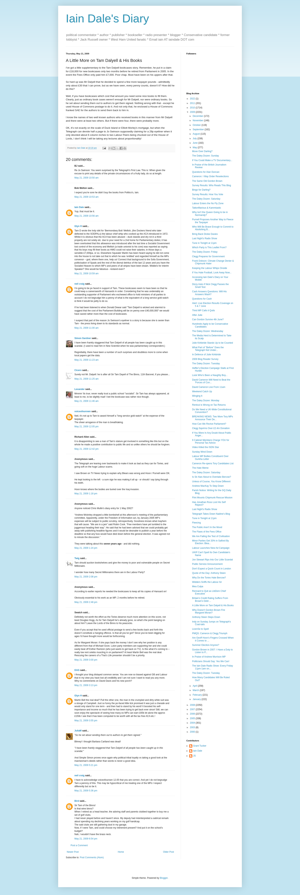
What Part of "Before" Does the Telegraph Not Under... (208, 348)
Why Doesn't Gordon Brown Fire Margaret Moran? (208, 611)
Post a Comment (79, 845)
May (195, 147)
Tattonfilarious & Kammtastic (206, 207)
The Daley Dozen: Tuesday (206, 363)
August (197, 134)
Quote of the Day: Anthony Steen (209, 573)
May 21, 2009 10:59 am (86, 273)
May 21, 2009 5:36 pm (85, 790)
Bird (76, 801)
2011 (193, 103)
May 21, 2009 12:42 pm (86, 449)
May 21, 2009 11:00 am (86, 328)
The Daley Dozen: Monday (205, 400)
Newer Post (73, 852)
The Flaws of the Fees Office (206, 531)
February (197, 695)
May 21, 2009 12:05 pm (86, 426)
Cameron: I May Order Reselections (210, 176)
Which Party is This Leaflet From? (209, 247)
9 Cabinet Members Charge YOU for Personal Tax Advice (210, 441)
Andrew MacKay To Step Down (208, 486)
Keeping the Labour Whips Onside (209, 268)
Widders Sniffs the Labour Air (207, 582)
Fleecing (196, 522)
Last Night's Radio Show (204, 238)
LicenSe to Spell (200, 629)
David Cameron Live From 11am (208, 387)
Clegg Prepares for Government (208, 256)
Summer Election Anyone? (205, 645)
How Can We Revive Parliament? (209, 424)
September (199, 129)
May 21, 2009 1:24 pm (85, 548)
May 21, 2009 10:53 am (86, 197)
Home (121, 852)
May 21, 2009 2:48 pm (85, 602)
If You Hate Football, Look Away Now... (212, 272)
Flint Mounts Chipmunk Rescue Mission (212, 497)
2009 (193, 112)
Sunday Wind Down (202, 451)
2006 (193, 713)
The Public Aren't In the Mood (207, 527)
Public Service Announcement (207, 564)
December (198, 116)
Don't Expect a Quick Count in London (211, 568)
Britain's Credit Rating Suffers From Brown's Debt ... (210, 599)
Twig (76, 558)
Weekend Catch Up (202, 391)
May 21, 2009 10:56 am (86, 216)
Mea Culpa (197, 586)
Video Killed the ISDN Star (205, 447)
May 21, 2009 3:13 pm (85, 685)
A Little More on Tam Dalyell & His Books (213, 605)
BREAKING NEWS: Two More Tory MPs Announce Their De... (212, 418)
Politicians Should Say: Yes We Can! (210, 661)
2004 (193, 722)
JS (194, 755)
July (195, 138)
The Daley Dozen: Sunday (205, 155)
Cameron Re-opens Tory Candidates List (213, 463)
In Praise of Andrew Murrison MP (209, 656)
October (197, 125)
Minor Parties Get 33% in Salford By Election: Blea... (210, 542)
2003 (193, 727)
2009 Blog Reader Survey (205, 359)
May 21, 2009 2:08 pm (85, 576)
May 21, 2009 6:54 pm (85, 838)
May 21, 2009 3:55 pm (85, 720)
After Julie (197, 315)
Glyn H (78, 226)
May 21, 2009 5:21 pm (85, 765)
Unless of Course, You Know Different (211, 481)
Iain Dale (79, 207)
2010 (193, 107)
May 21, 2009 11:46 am (86, 401)
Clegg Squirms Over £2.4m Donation (211, 428)
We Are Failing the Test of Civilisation (211, 536)
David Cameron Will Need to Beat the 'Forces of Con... (211, 381)
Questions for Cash (202, 298)
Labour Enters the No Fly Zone (207, 203)
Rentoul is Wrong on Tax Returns (209, 405)
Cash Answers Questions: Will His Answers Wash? (209, 293)
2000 (193, 731)
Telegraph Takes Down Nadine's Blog (211, 514)
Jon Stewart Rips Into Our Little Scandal (212, 559)
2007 (193, 709)
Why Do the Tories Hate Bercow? (209, 577)
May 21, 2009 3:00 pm (85, 659)
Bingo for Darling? (201, 189)
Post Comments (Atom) (92, 857)
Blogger (164, 878)
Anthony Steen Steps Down (206, 617)
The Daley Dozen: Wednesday (207, 331)
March (196, 690)
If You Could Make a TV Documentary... (212, 160)
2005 (193, 718)
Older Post (168, 852)
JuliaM (78, 730)
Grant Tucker (199, 745)
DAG (77, 670)
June (195, 143)
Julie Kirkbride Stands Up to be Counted (212, 342)
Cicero (78, 370)
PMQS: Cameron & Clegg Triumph (209, 633)
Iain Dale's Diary (107, 18)
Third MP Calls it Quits (203, 310)
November (198, 120)
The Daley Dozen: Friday (205, 252)
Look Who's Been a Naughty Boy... (209, 375)
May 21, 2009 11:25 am (86, 378)
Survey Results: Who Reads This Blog (211, 185)
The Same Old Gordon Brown (207, 181)
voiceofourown (82, 411)
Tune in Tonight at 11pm (204, 243)
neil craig (79, 284)
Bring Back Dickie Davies (205, 234)
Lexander (79, 389)
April (195, 686)
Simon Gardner (82, 338)
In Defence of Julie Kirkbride (206, 354)
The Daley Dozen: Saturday (206, 198)
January (197, 699)
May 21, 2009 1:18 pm (85, 493)
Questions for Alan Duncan (205, 172)
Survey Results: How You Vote (207, 194)
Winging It (197, 396)
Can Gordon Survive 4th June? (208, 319)
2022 (193, 98)
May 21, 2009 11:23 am (86, 360)
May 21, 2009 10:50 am (86, 177)
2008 (193, 705)
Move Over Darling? (202, 151)
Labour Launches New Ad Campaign (210, 548)
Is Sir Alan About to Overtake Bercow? (211, 477)
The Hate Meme (200, 468)
